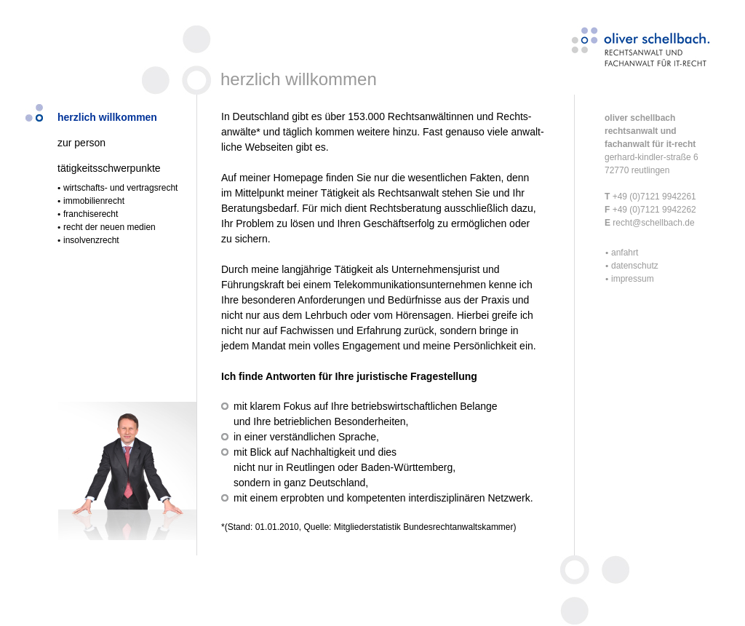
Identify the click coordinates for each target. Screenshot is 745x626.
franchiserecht (90, 214)
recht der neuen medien (109, 227)
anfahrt (624, 252)
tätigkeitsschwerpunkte (109, 168)
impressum (632, 279)
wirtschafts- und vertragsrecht (120, 188)
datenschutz (634, 266)
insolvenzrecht (91, 240)
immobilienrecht (93, 201)
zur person (81, 142)
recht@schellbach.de (652, 223)
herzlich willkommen (107, 117)
